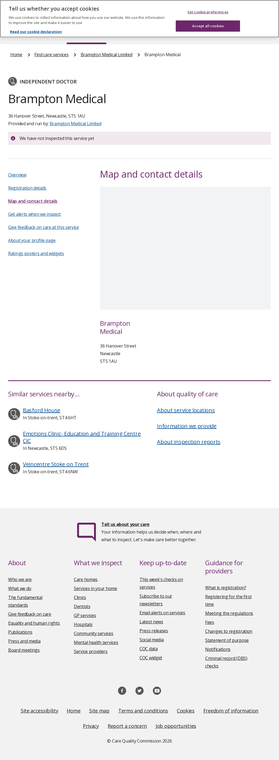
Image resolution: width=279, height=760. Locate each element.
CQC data (149, 649)
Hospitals (83, 624)
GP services (85, 615)
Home (16, 55)
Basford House (41, 410)
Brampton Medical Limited (106, 55)
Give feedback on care (29, 614)
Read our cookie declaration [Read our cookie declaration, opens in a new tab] (36, 31)
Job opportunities (176, 726)
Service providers (91, 651)
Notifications (218, 649)
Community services (93, 633)
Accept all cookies (208, 25)
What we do (19, 588)
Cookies (186, 710)
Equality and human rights (34, 623)
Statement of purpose (227, 640)
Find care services (51, 55)
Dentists (82, 606)
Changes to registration (228, 631)
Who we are (20, 579)
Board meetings (24, 650)
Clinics (80, 597)
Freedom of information (230, 710)
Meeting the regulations (229, 613)
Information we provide (186, 426)
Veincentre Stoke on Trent (56, 464)
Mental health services (96, 642)
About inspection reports (188, 441)
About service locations (186, 410)
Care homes (86, 579)
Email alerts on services (162, 613)
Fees (209, 622)
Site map (99, 710)
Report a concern (127, 726)
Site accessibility (39, 710)
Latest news (151, 622)
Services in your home (95, 588)
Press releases (154, 631)
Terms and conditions (143, 710)
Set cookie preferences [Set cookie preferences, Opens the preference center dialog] (207, 12)
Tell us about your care (125, 524)
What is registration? (225, 588)
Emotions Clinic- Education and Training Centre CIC (82, 437)
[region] (139, 18)
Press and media (24, 641)
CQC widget (151, 658)
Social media (151, 640)
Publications (20, 632)
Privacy (91, 726)
